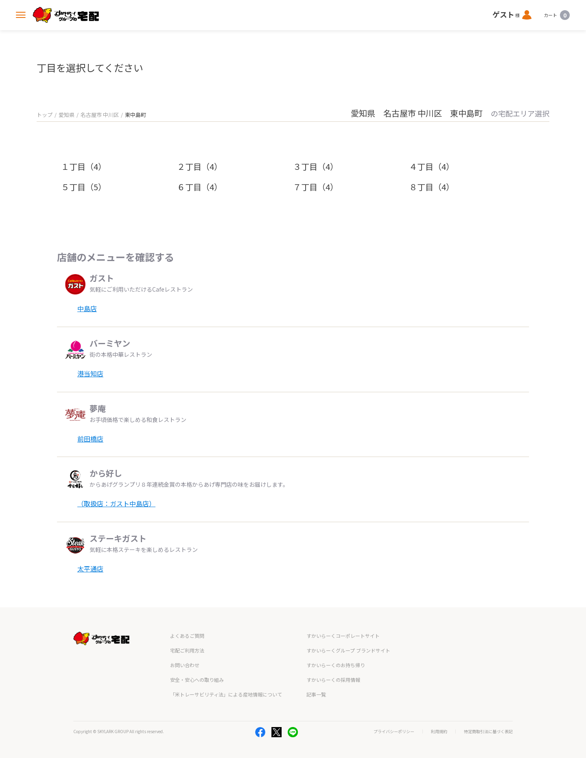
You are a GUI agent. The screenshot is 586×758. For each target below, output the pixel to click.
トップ (44, 114)
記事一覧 (316, 694)
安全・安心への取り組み (197, 679)
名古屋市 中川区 (100, 114)
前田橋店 (90, 439)
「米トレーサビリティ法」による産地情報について (226, 694)
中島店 (87, 308)
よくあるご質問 (187, 635)
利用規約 (439, 731)
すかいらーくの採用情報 (333, 679)
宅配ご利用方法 (187, 650)
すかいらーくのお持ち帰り (335, 664)
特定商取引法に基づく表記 (488, 731)
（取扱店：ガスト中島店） (116, 503)
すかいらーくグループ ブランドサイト (348, 650)
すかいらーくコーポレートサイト (343, 635)
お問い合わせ (184, 664)
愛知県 (66, 114)
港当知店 (90, 373)
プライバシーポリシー (394, 731)
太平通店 (90, 568)
